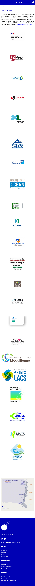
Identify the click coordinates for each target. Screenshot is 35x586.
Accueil (2, 6)
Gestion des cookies (6, 566)
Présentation (4, 550)
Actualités (4, 568)
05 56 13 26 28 (6, 536)
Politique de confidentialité (8, 580)
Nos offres (4, 578)
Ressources (4, 556)
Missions (3, 552)
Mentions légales (5, 564)
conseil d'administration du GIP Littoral (23, 24)
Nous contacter (5, 576)
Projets (3, 554)
